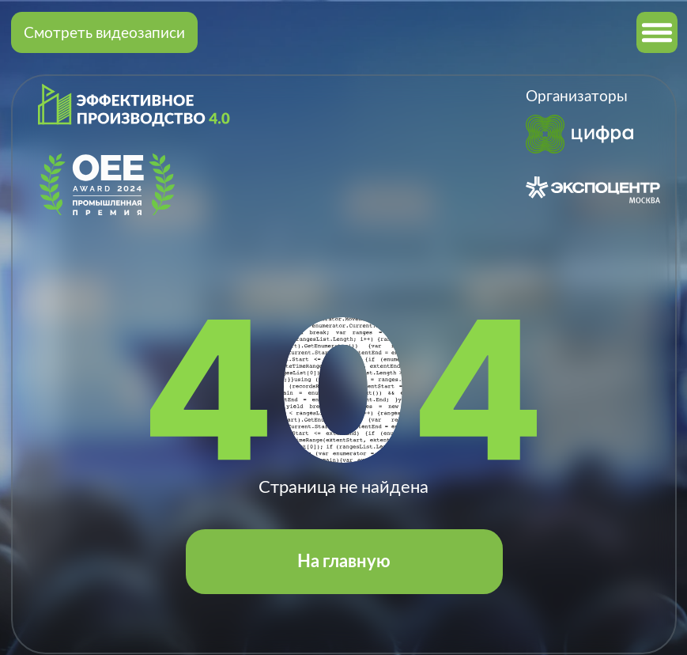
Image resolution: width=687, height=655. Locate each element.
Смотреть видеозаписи (104, 32)
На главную (344, 561)
